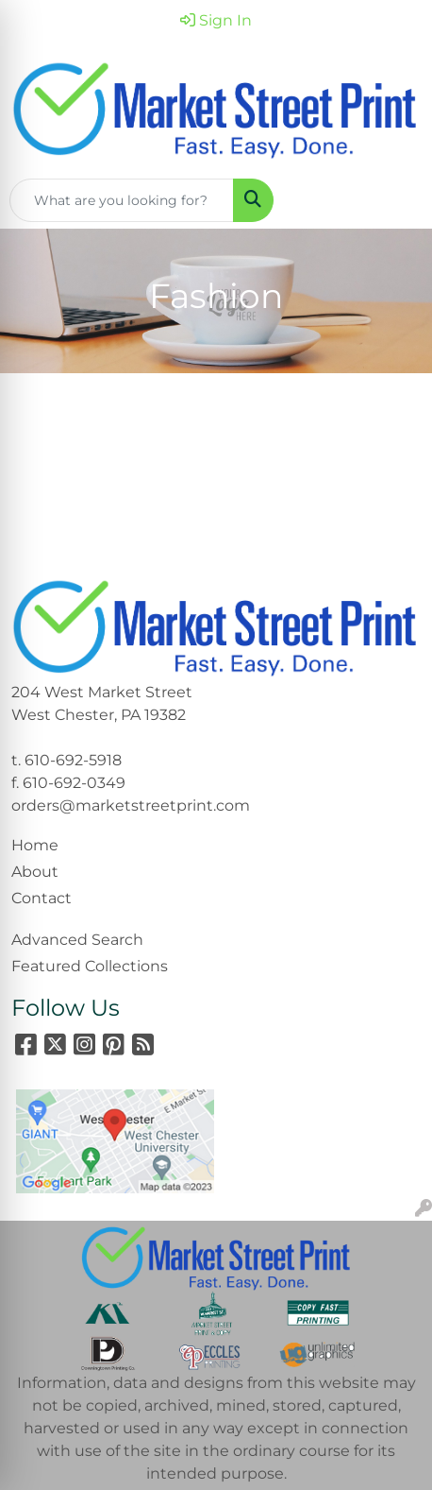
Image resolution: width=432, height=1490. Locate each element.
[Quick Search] (121, 200)
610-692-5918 (73, 760)
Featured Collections (89, 966)
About (34, 872)
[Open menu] (394, 200)
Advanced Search (77, 940)
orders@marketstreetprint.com (130, 805)
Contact (41, 898)
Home (34, 845)
